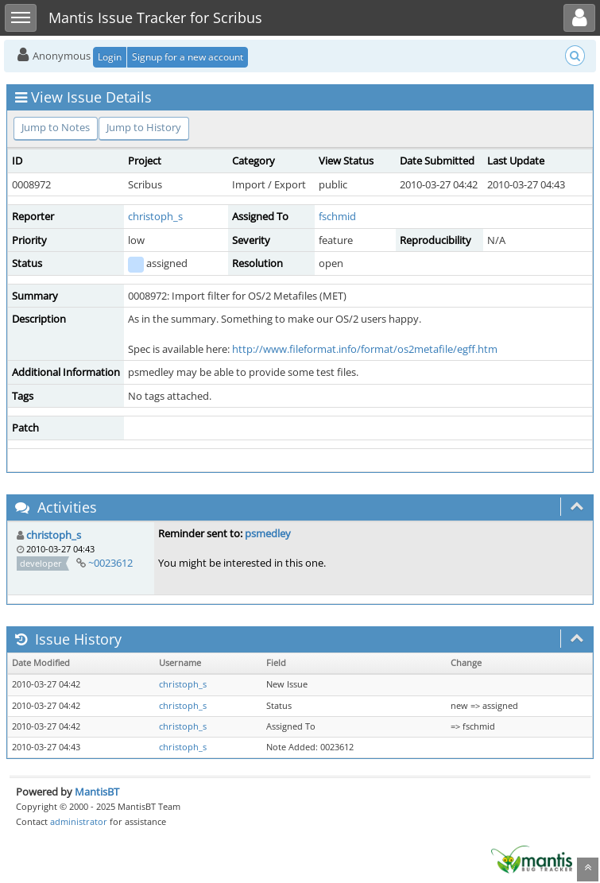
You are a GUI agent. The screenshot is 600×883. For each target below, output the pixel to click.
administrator (78, 821)
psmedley (268, 533)
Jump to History (143, 127)
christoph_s (155, 216)
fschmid (337, 216)
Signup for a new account (187, 57)
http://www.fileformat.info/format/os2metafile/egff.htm (364, 349)
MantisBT (97, 791)
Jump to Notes (55, 127)
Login (110, 57)
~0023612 (110, 563)
